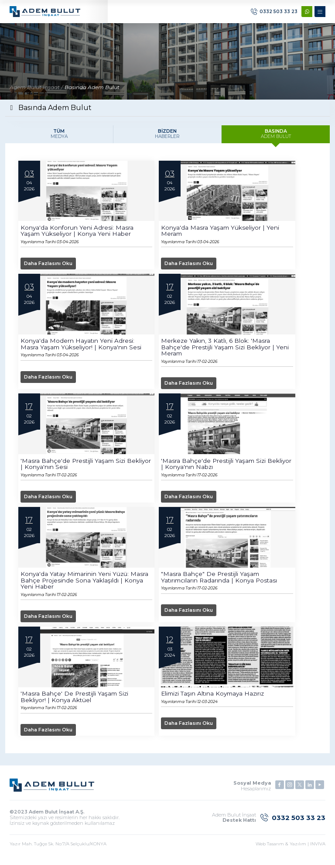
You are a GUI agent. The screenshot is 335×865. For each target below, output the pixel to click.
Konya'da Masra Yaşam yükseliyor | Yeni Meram (221, 234)
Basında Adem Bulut (92, 90)
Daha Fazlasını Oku (51, 267)
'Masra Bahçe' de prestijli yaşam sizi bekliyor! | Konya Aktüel (75, 702)
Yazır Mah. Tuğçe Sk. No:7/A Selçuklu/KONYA (58, 849)
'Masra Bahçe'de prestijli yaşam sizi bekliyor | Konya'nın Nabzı (214, 469)
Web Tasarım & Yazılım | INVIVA (290, 849)
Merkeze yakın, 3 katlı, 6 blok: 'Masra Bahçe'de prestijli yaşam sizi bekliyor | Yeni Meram (226, 351)
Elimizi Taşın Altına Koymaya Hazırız (215, 699)
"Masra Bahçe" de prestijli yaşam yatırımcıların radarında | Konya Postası (220, 582)
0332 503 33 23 (274, 13)
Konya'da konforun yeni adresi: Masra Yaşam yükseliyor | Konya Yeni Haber (77, 234)
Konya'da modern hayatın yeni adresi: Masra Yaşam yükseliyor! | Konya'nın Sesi (82, 348)
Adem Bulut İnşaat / (36, 90)
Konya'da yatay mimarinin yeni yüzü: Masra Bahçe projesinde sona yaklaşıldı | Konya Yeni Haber (86, 585)
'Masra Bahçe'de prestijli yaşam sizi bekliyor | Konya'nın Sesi (74, 469)
